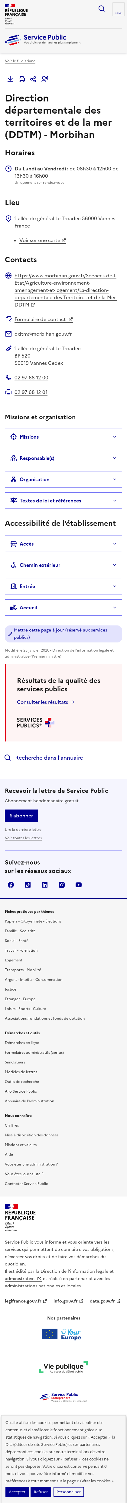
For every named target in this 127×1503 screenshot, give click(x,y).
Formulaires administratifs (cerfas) (34, 1052)
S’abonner (21, 815)
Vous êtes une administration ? (31, 1164)
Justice (10, 989)
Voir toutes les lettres (23, 838)
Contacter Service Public (26, 1183)
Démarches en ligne (22, 1043)
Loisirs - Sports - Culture (25, 1009)
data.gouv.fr (105, 1301)
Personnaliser (69, 1492)
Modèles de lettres (21, 1072)
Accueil (23, 607)
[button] (44, 79)
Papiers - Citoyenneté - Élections (33, 921)
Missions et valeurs (21, 1145)
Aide (9, 1154)
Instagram (62, 885)
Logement (13, 960)
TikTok (28, 885)
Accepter (17, 1492)
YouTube (79, 885)
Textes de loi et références (45, 500)
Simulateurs (15, 1062)
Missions (24, 436)
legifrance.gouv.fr (26, 1301)
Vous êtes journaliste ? (24, 1174)
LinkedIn (45, 885)
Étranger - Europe (20, 999)
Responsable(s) (32, 458)
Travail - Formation (21, 950)
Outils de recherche (22, 1081)
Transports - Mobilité (23, 970)
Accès (22, 543)
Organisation (30, 479)
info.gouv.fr (69, 1301)
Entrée (22, 586)
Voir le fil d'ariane (20, 61)
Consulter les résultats (42, 702)
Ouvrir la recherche (102, 8)
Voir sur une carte (42, 240)
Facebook (11, 885)
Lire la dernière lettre (23, 829)
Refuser (41, 1492)
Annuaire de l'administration (29, 1101)
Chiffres (12, 1125)
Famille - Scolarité (20, 931)
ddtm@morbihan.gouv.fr (43, 333)
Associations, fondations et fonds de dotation (45, 1018)
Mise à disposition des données (31, 1135)
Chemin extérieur (35, 565)
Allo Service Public (21, 1091)
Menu (119, 13)
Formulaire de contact (44, 319)
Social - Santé (16, 940)
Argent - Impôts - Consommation (33, 979)
